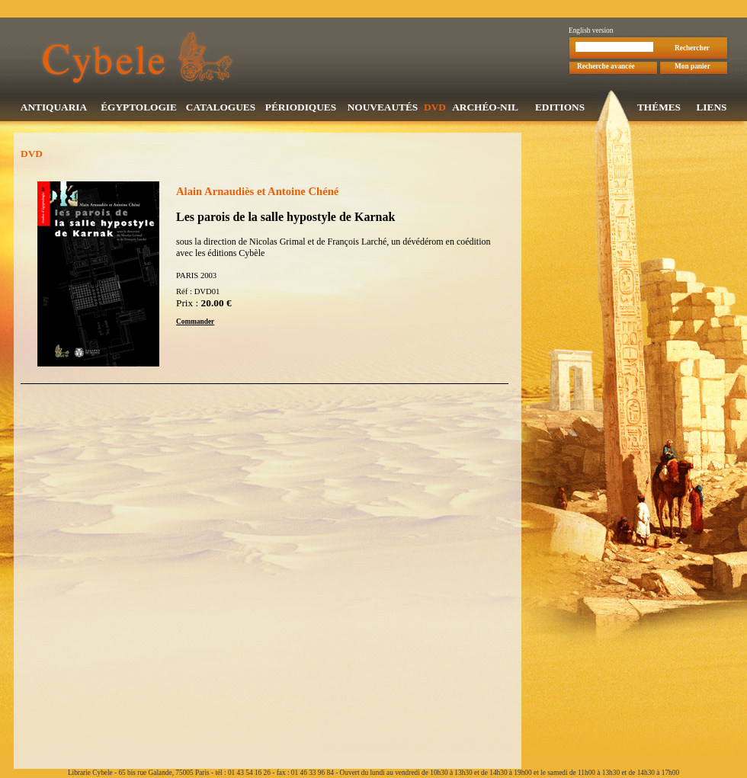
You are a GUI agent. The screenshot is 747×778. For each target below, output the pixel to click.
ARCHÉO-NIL (485, 108)
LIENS (711, 108)
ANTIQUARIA (54, 108)
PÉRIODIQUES (300, 108)
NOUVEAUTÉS (383, 108)
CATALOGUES (220, 108)
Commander (195, 323)
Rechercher (692, 49)
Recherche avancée (606, 68)
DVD (435, 108)
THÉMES (659, 108)
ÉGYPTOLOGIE (139, 108)
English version (591, 32)
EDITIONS (560, 108)
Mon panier (692, 68)
